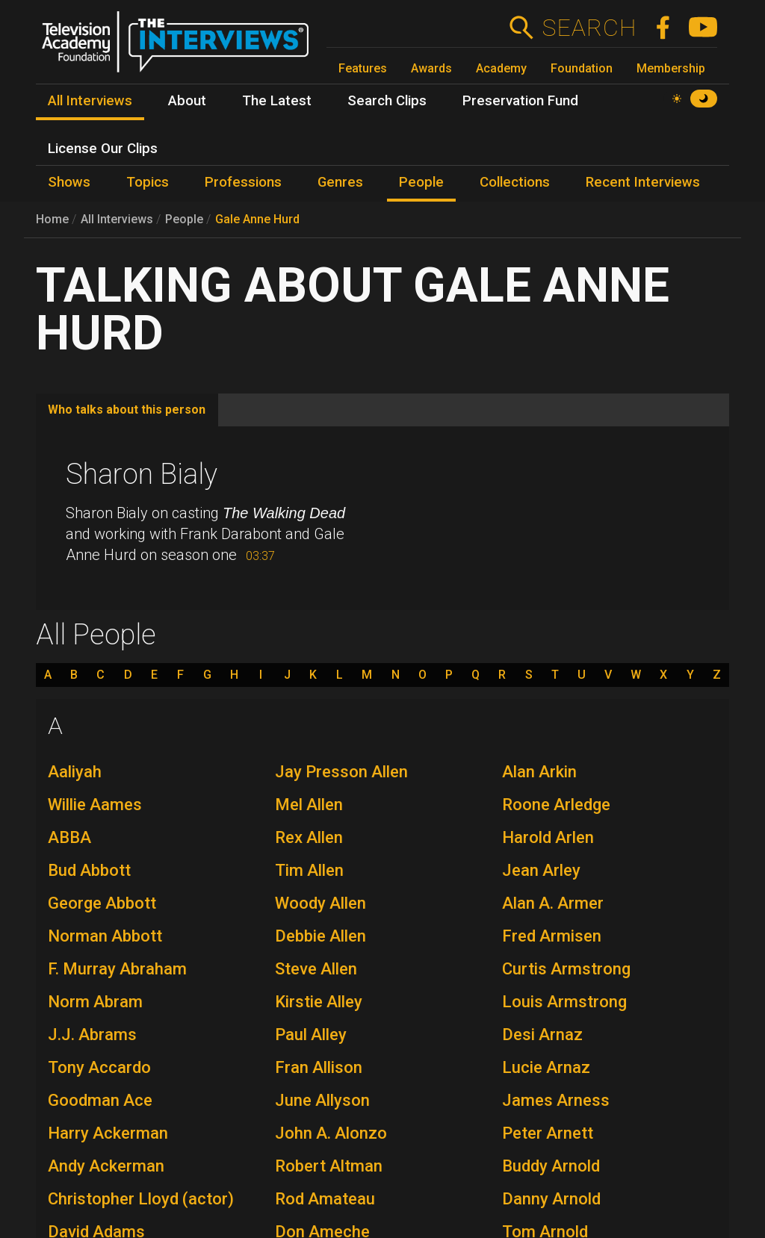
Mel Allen (309, 804)
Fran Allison (318, 1067)
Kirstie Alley (318, 1001)
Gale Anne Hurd (257, 219)
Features (362, 68)
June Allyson (322, 1100)
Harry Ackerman (108, 1133)
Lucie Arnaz (546, 1067)
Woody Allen (320, 903)
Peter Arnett (547, 1133)
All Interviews (117, 219)
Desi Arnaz (542, 1034)
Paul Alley (311, 1034)
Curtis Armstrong (566, 968)
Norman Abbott (105, 936)
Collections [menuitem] (515, 182)
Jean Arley (541, 870)
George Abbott (102, 903)
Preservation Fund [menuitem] (520, 101)
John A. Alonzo (331, 1133)
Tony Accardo (99, 1067)
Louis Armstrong (564, 1001)
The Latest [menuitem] (277, 101)
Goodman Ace (100, 1100)
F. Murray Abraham (117, 968)
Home (52, 219)
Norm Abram (95, 1001)
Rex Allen (309, 837)
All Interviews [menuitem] (90, 101)
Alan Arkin (539, 771)
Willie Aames (95, 804)
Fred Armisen (551, 936)
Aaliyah (75, 771)
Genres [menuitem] (340, 182)
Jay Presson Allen (341, 771)
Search (589, 27)
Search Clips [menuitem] (387, 101)
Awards (431, 68)
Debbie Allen (320, 936)
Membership (671, 68)
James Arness (556, 1100)
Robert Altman (328, 1166)
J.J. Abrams (92, 1034)
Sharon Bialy (141, 474)
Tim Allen (309, 870)
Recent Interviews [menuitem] (643, 182)
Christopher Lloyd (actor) (141, 1198)
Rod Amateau (325, 1198)
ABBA (69, 837)
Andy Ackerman (106, 1166)
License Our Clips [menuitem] (103, 148)
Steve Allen (316, 968)
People (184, 219)
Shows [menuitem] (69, 182)
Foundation (582, 68)
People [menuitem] (421, 182)
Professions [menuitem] (243, 182)
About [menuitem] (187, 101)
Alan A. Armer (553, 903)
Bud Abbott (89, 870)
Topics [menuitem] (147, 182)
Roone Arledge (556, 804)
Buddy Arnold (551, 1166)
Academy (501, 68)
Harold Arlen (548, 837)
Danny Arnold (551, 1198)
